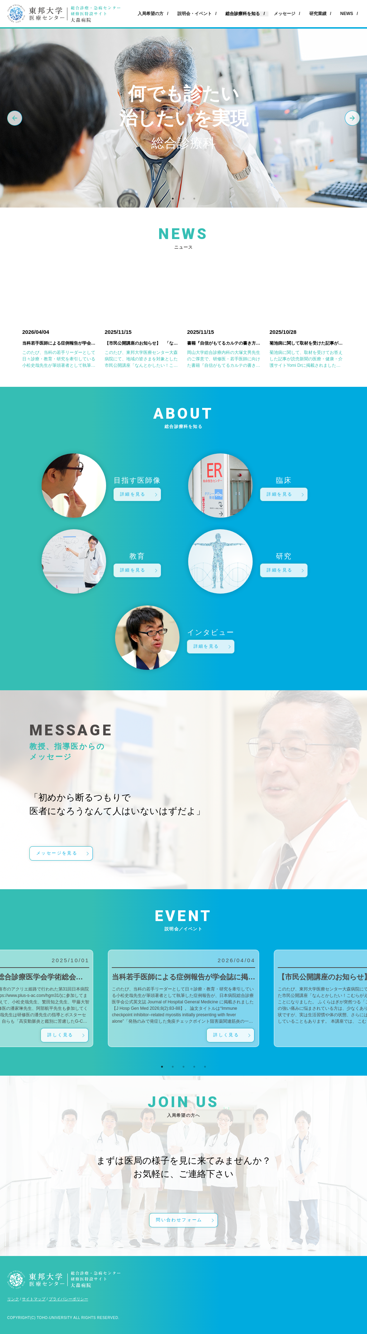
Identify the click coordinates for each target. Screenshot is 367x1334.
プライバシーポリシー (68, 1299)
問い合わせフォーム (179, 1219)
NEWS (346, 13)
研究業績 (318, 13)
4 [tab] (194, 1066)
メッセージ (284, 13)
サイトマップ (34, 1299)
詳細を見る (133, 494)
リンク (13, 1299)
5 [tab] (205, 1066)
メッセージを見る (56, 853)
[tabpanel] (183, 998)
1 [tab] (172, 198)
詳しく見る (60, 1034)
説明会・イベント (194, 13)
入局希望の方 (150, 13)
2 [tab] (183, 198)
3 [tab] (194, 198)
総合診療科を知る (242, 13)
